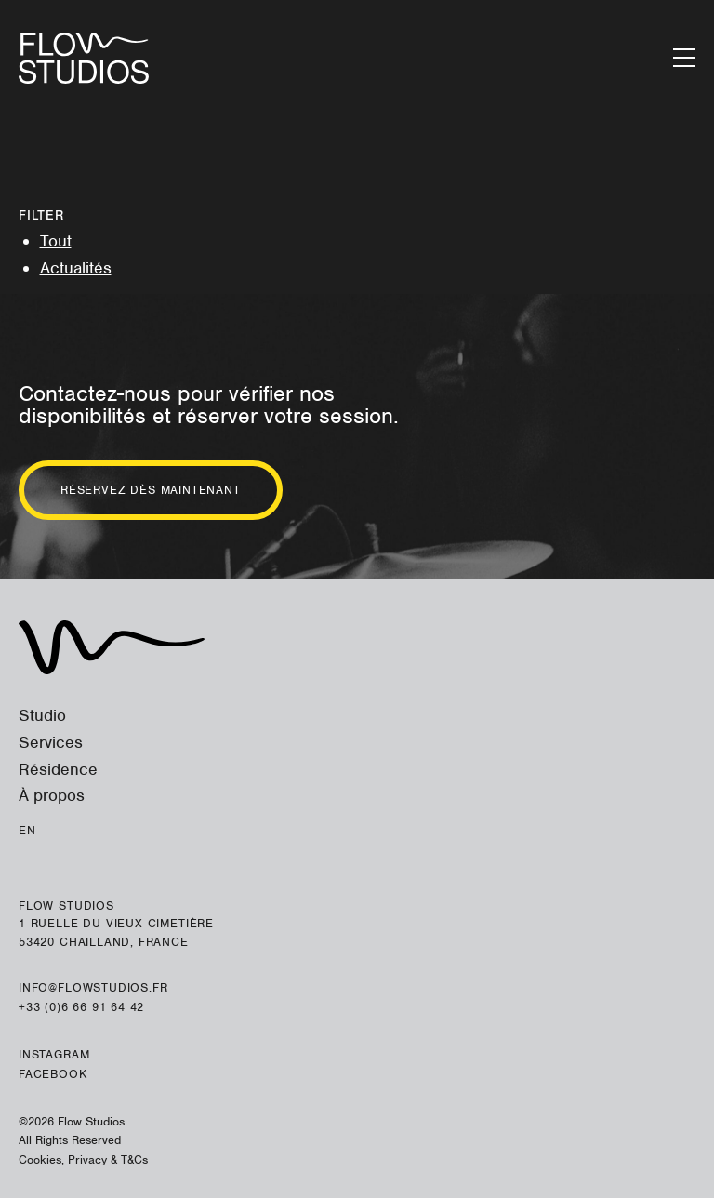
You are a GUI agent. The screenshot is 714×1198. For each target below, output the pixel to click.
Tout (56, 241)
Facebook (53, 1074)
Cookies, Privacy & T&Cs (83, 1159)
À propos (52, 795)
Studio (42, 715)
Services (51, 742)
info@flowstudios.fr (93, 987)
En (27, 830)
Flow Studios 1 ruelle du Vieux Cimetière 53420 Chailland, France (116, 924)
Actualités (76, 268)
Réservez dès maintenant (150, 490)
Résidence (58, 769)
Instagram (54, 1054)
